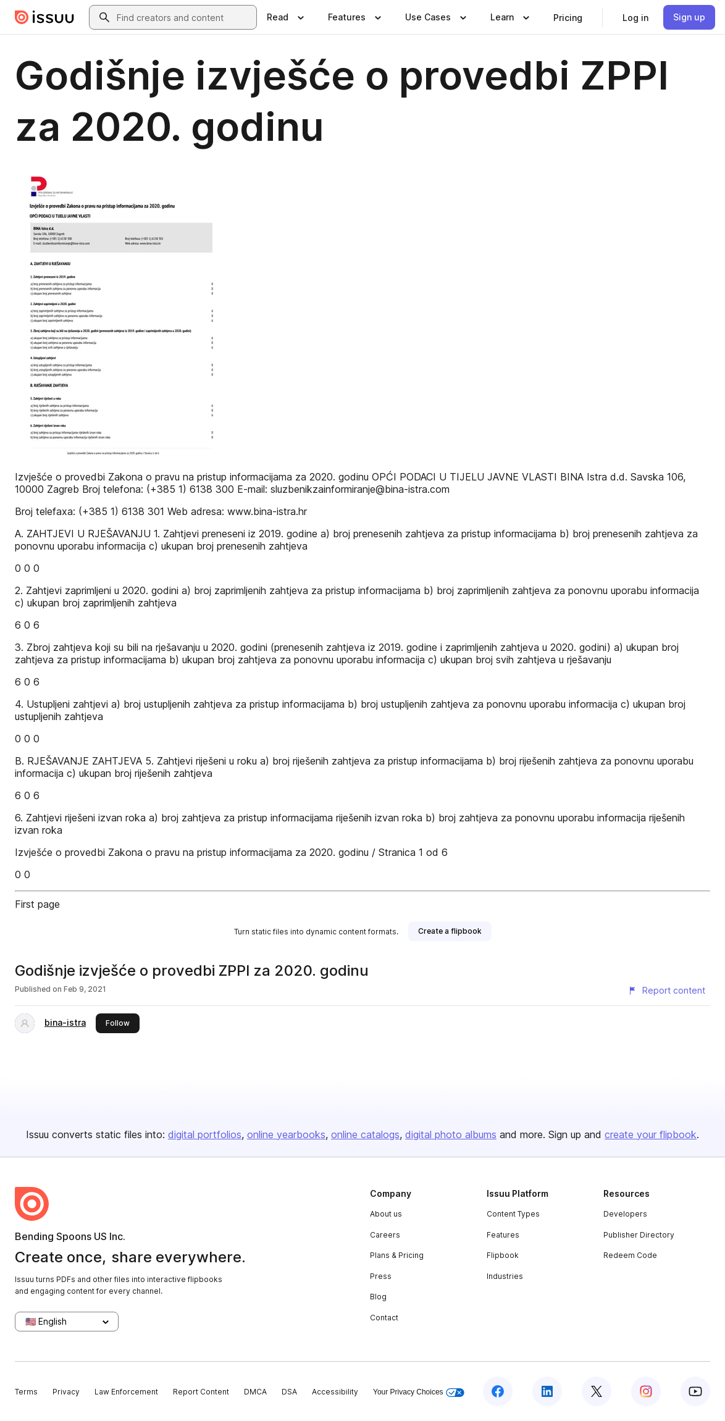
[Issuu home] (44, 17)
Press (381, 1276)
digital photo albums (451, 1134)
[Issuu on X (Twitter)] (596, 1391)
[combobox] (184, 17)
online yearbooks (286, 1134)
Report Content (201, 1391)
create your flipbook (651, 1134)
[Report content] (666, 990)
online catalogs (365, 1134)
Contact (384, 1317)
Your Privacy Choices (418, 1392)
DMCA (255, 1391)
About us (386, 1213)
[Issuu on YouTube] (695, 1391)
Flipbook (503, 1255)
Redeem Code (630, 1255)
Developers (625, 1213)
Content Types (513, 1213)
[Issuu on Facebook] (498, 1391)
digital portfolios (204, 1134)
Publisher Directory (638, 1234)
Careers (385, 1234)
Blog (378, 1296)
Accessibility (335, 1391)
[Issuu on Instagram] (646, 1391)
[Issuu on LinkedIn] (547, 1391)
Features (503, 1234)
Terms (26, 1391)
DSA (289, 1391)
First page (37, 904)
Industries (505, 1276)
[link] (567, 17)
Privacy (66, 1391)
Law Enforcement (126, 1391)
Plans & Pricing (397, 1255)
